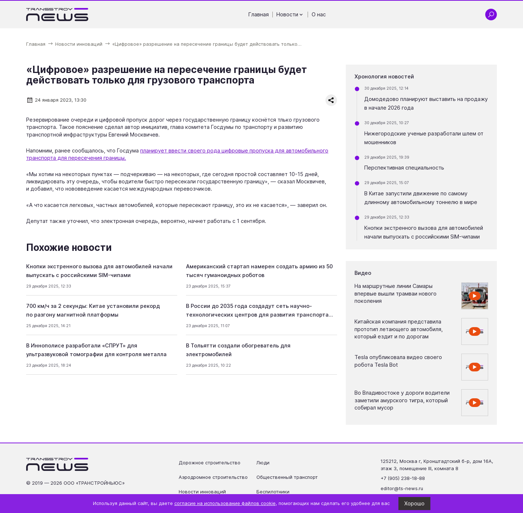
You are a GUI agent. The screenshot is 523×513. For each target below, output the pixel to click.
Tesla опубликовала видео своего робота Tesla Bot (398, 361)
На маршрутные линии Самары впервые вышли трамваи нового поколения (395, 293)
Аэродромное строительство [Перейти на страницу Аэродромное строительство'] (213, 477)
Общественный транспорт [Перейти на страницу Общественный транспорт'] (287, 477)
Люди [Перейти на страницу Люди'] (262, 462)
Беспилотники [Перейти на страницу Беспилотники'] (272, 491)
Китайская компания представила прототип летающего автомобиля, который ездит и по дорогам (398, 329)
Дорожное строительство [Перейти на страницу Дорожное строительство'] (209, 462)
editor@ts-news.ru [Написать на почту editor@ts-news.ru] (402, 488)
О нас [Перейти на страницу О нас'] (319, 14)
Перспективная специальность (404, 167)
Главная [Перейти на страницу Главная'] (258, 14)
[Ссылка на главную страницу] (57, 14)
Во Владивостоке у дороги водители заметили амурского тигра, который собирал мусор (402, 400)
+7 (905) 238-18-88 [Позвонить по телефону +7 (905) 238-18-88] (403, 478)
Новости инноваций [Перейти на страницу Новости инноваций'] (202, 491)
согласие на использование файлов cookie (225, 503)
